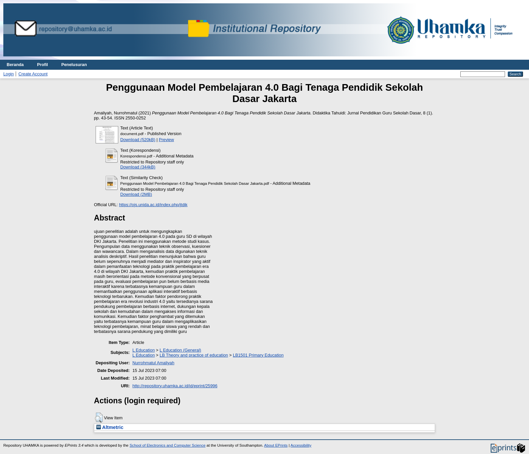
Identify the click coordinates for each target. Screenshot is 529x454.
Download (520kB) (137, 139)
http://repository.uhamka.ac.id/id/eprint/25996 (174, 385)
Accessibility (300, 445)
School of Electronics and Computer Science (168, 445)
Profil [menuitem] (42, 64)
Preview (166, 139)
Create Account (33, 73)
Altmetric (109, 427)
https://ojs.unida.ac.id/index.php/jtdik (153, 204)
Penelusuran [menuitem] (74, 64)
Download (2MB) (136, 194)
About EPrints (275, 445)
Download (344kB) (137, 166)
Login (8, 73)
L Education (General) (180, 350)
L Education (143, 350)
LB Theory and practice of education (194, 355)
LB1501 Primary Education (258, 355)
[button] (99, 418)
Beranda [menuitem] (15, 64)
